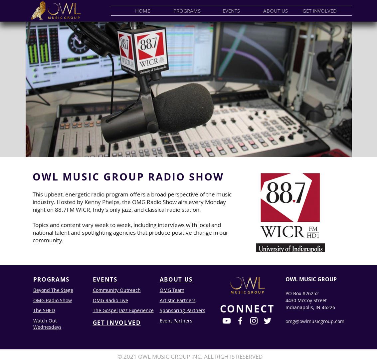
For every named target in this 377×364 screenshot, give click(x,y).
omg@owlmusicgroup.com (314, 321)
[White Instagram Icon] (254, 321)
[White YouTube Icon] (227, 321)
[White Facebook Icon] (240, 321)
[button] (187, 10)
